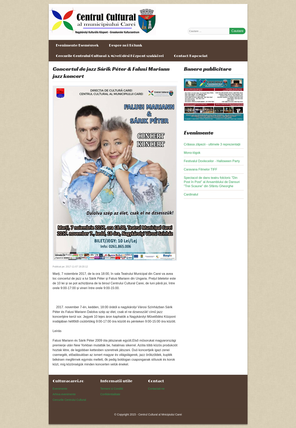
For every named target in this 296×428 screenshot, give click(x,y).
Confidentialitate (110, 394)
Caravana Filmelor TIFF (200, 169)
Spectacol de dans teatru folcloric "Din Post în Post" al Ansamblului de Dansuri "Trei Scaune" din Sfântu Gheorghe (212, 182)
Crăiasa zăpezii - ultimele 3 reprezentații (212, 144)
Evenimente (60, 388)
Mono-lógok (192, 152)
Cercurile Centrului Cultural (69, 399)
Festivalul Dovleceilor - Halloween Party (212, 161)
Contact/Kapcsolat (191, 56)
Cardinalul (191, 194)
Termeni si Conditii (111, 388)
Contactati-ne (156, 388)
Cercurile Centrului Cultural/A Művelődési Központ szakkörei (110, 56)
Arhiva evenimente (64, 394)
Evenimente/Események (77, 45)
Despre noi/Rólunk (125, 45)
